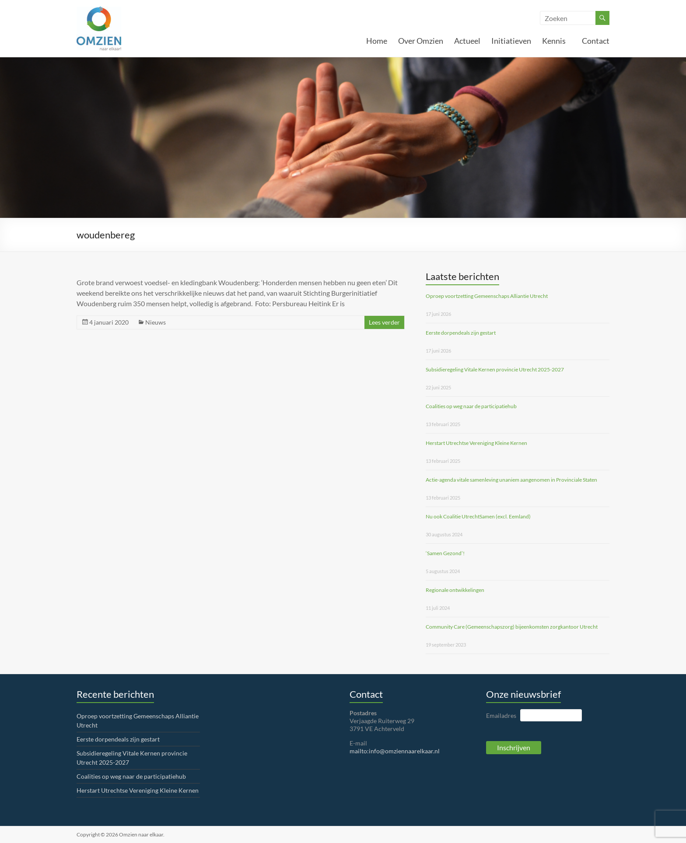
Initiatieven (511, 40)
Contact (595, 40)
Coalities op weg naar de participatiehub (471, 406)
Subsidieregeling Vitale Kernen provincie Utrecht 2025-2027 (495, 369)
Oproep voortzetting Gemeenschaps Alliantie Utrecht (487, 296)
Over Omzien (420, 40)
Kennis (556, 40)
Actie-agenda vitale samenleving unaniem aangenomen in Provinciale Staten (511, 479)
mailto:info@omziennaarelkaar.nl (395, 751)
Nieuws (155, 322)
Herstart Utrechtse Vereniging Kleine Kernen (476, 443)
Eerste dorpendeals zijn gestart (461, 332)
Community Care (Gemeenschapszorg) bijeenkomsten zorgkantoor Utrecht (512, 626)
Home (376, 40)
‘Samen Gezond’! (445, 553)
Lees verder (384, 322)
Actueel (467, 40)
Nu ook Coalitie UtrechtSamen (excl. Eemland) (478, 516)
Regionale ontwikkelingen (455, 590)
